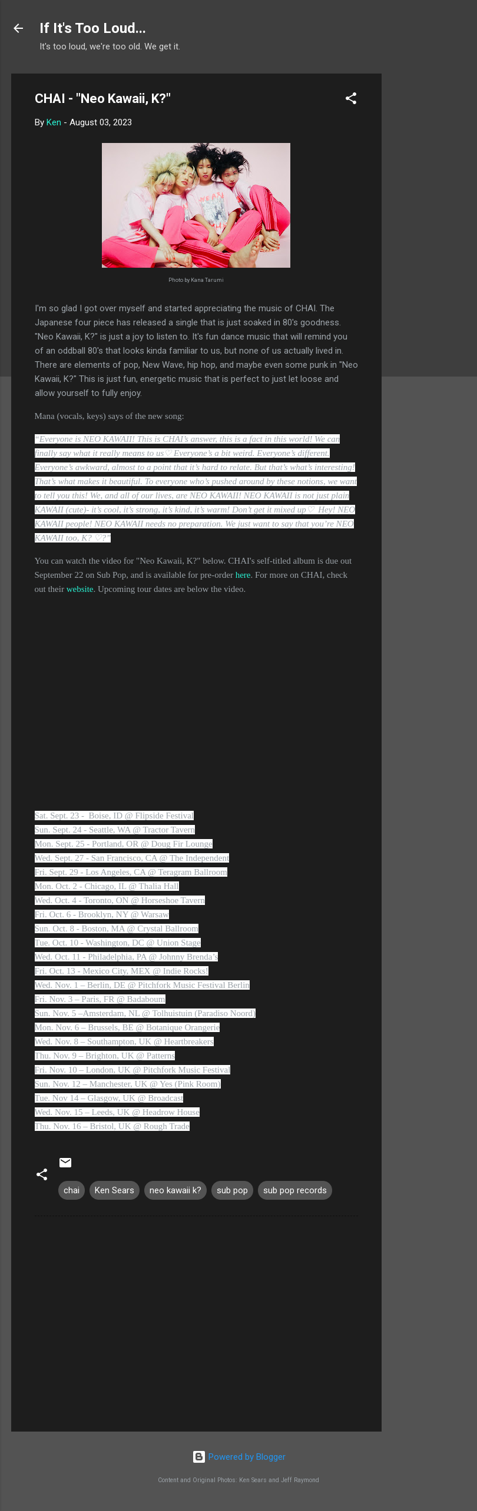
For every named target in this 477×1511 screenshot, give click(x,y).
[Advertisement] (428, 250)
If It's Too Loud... (92, 28)
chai (72, 1190)
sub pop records (295, 1190)
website (80, 589)
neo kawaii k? (175, 1190)
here (243, 575)
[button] (351, 100)
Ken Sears (114, 1190)
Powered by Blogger (239, 1457)
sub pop (232, 1190)
